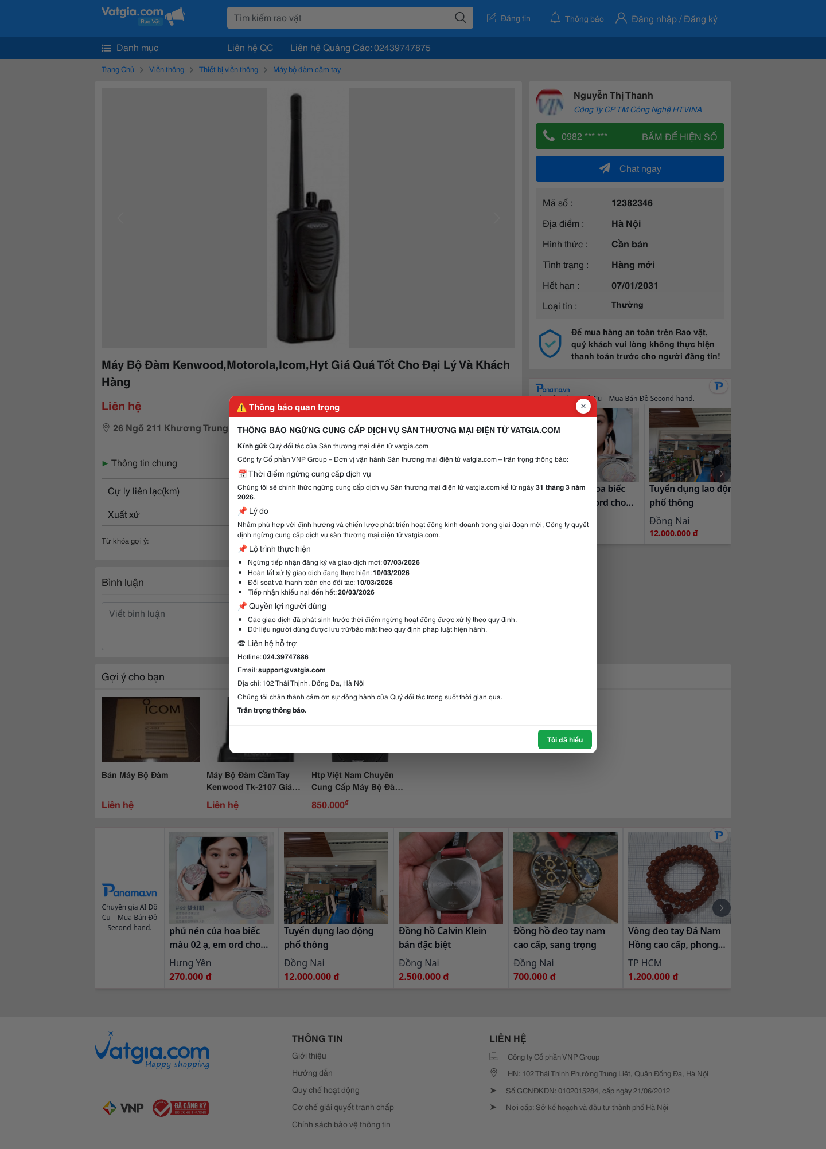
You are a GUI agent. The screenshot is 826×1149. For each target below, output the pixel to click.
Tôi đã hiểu (565, 739)
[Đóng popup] (583, 406)
